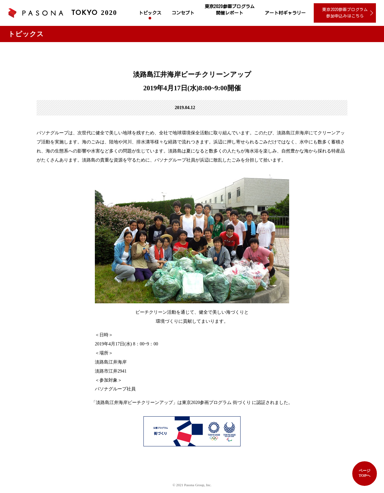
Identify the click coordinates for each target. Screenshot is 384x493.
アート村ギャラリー (285, 13)
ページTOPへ (364, 473)
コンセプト (183, 13)
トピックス (150, 13)
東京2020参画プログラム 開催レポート (229, 9)
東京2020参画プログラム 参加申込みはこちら (345, 12)
